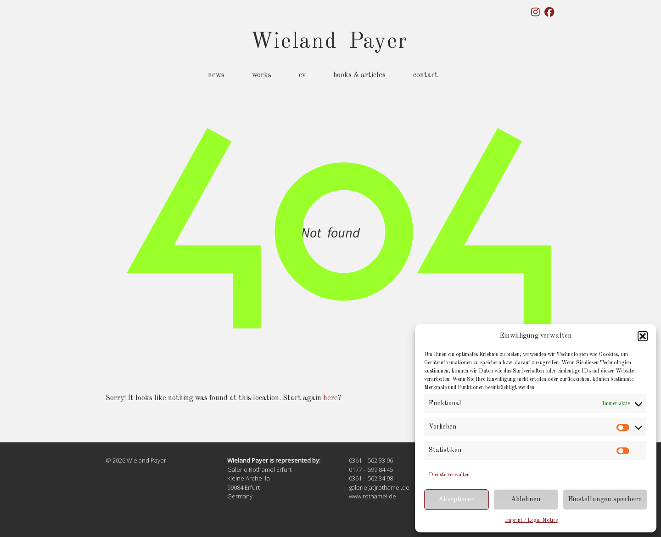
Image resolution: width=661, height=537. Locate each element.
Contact (425, 75)
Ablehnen (526, 499)
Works (261, 75)
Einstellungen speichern (605, 499)
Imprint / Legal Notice (531, 520)
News (216, 75)
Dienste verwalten (449, 475)
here (330, 398)
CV (302, 75)
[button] (642, 336)
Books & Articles (359, 75)
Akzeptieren (456, 499)
